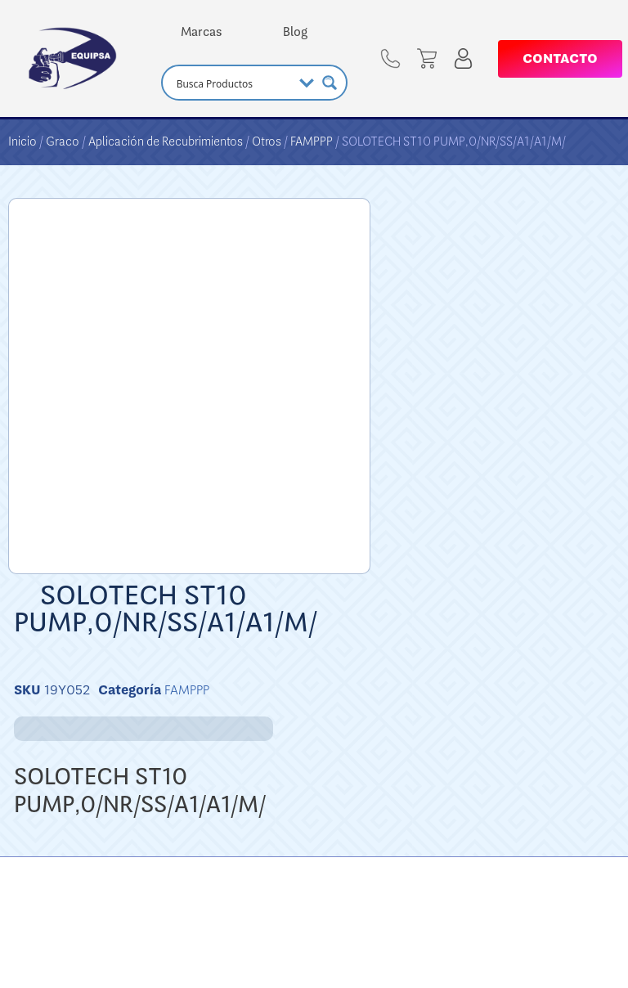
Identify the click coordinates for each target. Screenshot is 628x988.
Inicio (22, 141)
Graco (62, 141)
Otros (266, 141)
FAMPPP (311, 141)
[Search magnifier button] (329, 82)
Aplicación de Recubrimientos (165, 141)
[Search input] (233, 82)
